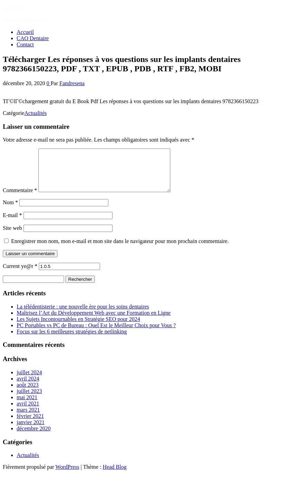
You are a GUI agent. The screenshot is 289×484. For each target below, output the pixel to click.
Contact (25, 44)
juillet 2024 (29, 381)
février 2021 (30, 424)
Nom (10, 211)
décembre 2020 (34, 437)
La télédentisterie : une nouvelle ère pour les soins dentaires (83, 315)
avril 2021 (28, 412)
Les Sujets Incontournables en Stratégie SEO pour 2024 (78, 327)
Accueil (25, 32)
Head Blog (115, 475)
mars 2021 (28, 418)
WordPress (67, 475)
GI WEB (12, 8)
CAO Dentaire (33, 38)
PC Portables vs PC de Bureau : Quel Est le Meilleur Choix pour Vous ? (96, 334)
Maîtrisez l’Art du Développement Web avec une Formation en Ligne (94, 321)
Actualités (35, 113)
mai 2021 (27, 406)
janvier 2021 (30, 430)
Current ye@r (20, 274)
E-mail (12, 223)
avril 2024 (28, 387)
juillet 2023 (29, 399)
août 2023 (28, 393)
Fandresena (72, 83)
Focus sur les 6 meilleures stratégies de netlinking (72, 340)
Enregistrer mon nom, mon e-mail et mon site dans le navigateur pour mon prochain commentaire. (120, 249)
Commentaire (20, 198)
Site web (12, 236)
